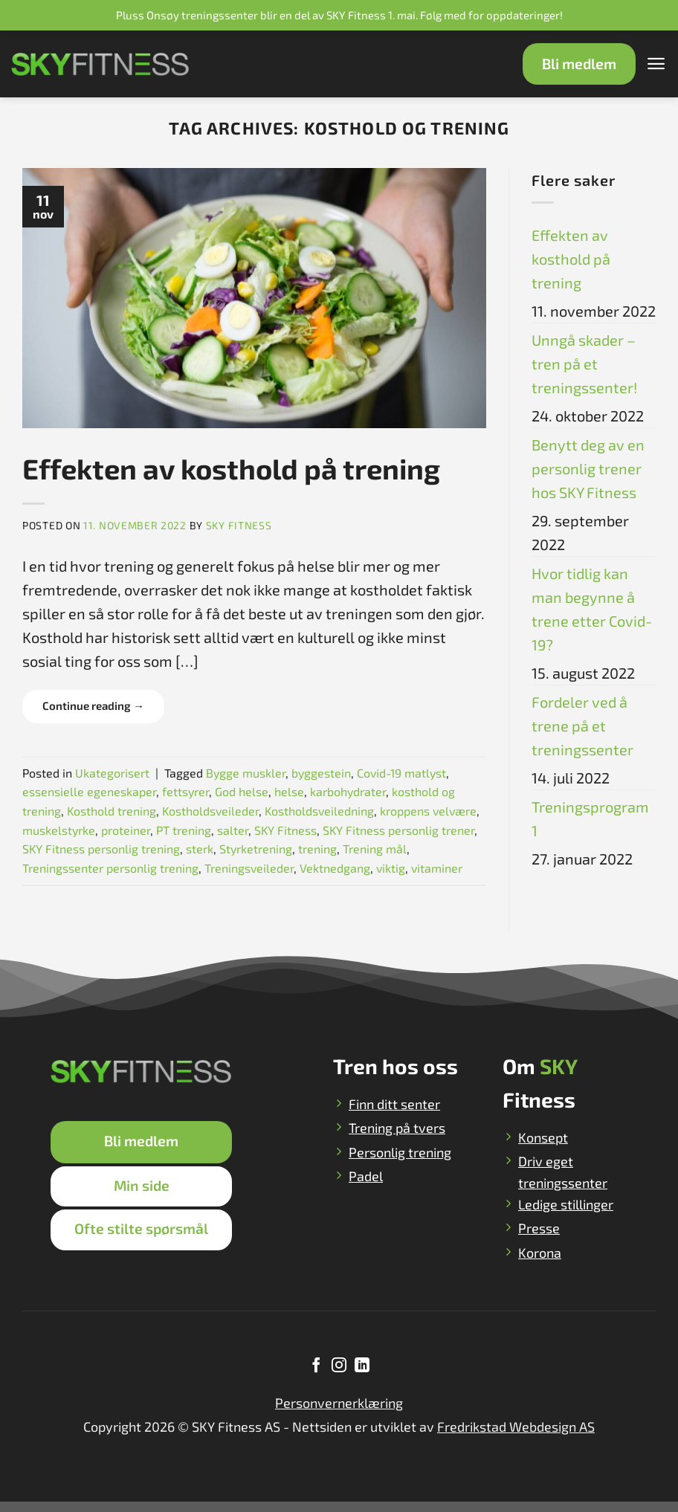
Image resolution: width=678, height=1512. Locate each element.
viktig (390, 868)
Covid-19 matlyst (401, 773)
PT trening (183, 830)
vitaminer (436, 868)
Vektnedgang (335, 868)
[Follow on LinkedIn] (361, 1377)
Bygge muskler (245, 773)
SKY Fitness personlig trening (101, 848)
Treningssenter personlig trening (110, 868)
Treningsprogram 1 (590, 818)
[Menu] (656, 64)
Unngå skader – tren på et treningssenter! (584, 363)
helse (289, 791)
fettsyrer (185, 791)
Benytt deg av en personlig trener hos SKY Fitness (588, 468)
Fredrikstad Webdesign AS (516, 1437)
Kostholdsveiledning (319, 811)
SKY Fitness (239, 525)
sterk (199, 848)
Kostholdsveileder (210, 811)
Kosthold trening (111, 811)
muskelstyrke (58, 830)
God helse (241, 791)
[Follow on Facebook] (316, 1377)
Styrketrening (255, 848)
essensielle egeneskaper (89, 791)
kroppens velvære (428, 811)
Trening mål (375, 848)
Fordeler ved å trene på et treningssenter (582, 725)
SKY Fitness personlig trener (398, 830)
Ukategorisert (112, 773)
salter (232, 830)
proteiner (125, 830)
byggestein (321, 773)
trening (317, 848)
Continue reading (93, 705)
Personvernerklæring (339, 1413)
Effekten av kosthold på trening (231, 468)
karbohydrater (348, 791)
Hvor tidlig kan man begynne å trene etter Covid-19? (592, 608)
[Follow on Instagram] (339, 1377)
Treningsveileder (249, 868)
